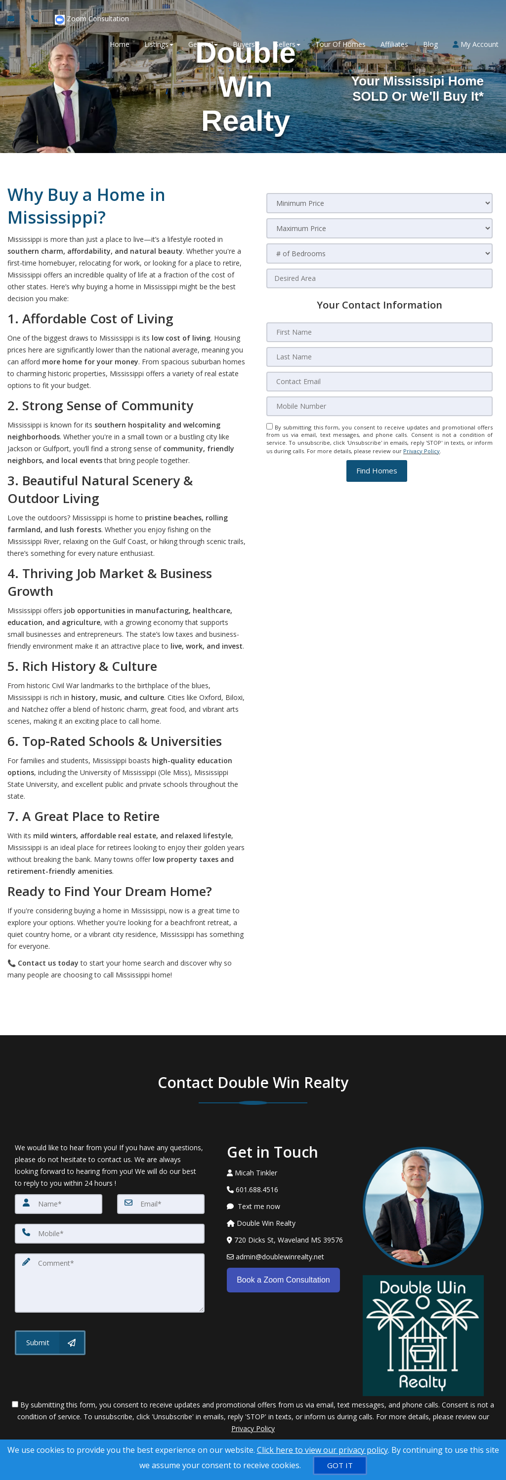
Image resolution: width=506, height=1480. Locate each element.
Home (119, 44)
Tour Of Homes (340, 44)
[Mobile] (110, 1234)
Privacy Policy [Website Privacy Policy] (421, 450)
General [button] (203, 44)
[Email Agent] (15, 19)
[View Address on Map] (287, 1240)
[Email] (161, 1204)
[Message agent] (287, 1206)
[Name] (58, 1204)
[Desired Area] (379, 278)
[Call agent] (35, 19)
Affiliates (394, 44)
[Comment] (110, 1283)
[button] (376, 469)
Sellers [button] (287, 44)
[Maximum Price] (379, 228)
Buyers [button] (246, 44)
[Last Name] (379, 357)
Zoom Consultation (92, 20)
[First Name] (379, 332)
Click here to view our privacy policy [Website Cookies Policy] (322, 1449)
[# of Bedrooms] (379, 253)
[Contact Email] (379, 381)
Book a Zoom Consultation (283, 1279)
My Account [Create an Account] (476, 44)
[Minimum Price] (379, 203)
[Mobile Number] (379, 406)
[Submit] (50, 1342)
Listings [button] (158, 44)
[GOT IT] (340, 1465)
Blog (430, 44)
